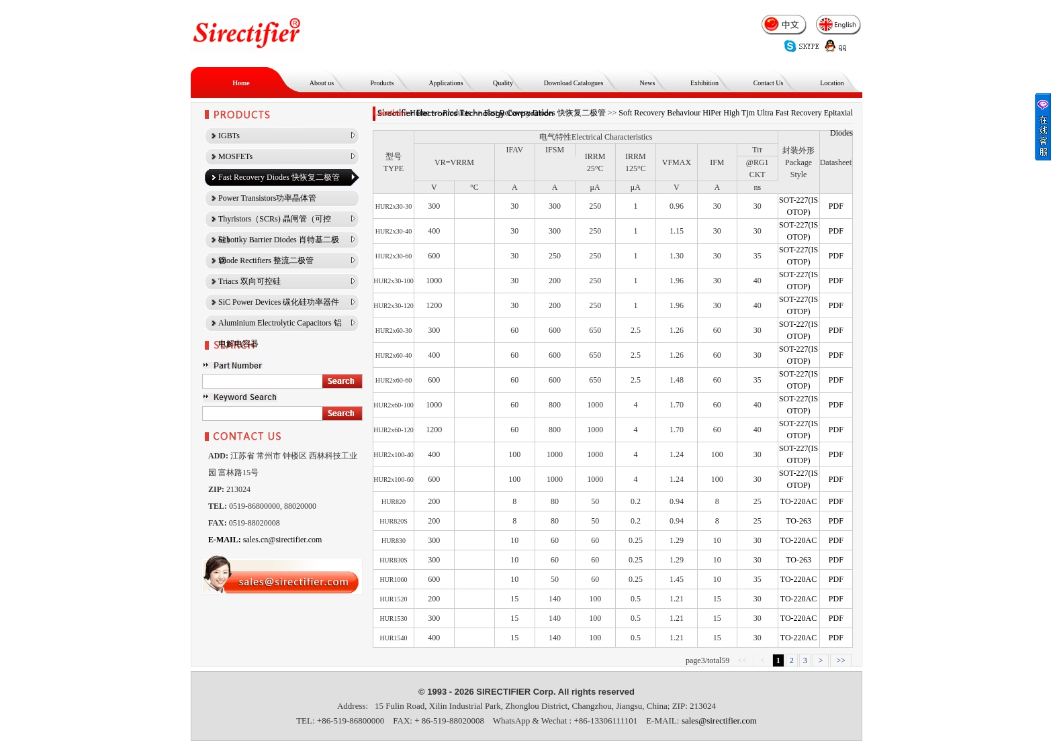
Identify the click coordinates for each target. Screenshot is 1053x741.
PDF (836, 206)
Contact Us (768, 83)
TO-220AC (798, 501)
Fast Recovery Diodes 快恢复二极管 (545, 112)
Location (832, 83)
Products (382, 83)
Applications (445, 83)
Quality (503, 83)
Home (241, 83)
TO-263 (798, 521)
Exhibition (704, 83)
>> (841, 660)
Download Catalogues (574, 83)
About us (322, 83)
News (647, 83)
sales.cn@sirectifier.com (265, 539)
